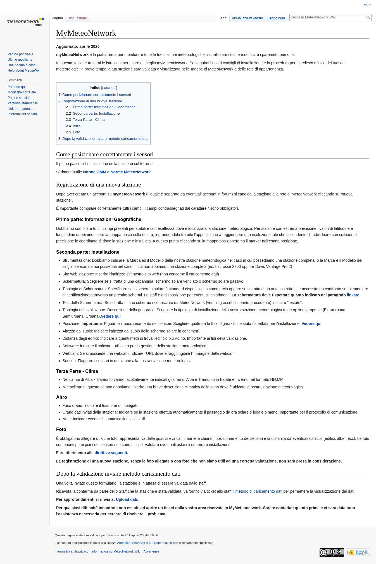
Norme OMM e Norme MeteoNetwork (117, 172)
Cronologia (276, 18)
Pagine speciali (19, 98)
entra (368, 5)
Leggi (222, 18)
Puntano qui (16, 87)
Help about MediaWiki (24, 70)
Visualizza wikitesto (247, 18)
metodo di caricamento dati (258, 491)
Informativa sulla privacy (71, 551)
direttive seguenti (111, 452)
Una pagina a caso (21, 65)
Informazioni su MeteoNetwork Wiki (115, 551)
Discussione (77, 18)
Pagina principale (20, 54)
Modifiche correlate (22, 92)
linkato (353, 295)
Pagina (57, 18)
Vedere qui (111, 316)
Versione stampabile (23, 103)
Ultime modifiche (20, 60)
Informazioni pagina (22, 114)
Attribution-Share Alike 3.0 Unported (142, 542)
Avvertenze (151, 551)
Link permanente (20, 109)
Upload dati (126, 499)
